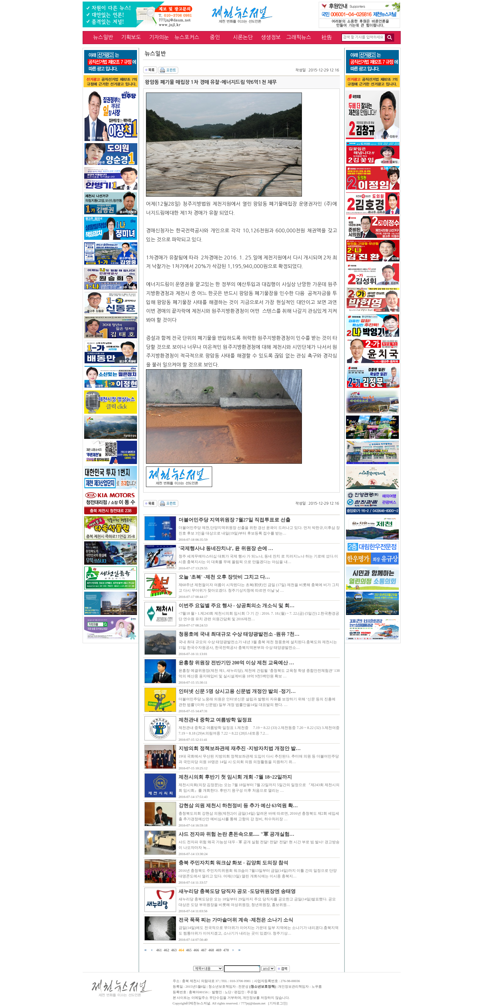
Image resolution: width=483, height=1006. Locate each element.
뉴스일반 (103, 37)
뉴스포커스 (187, 37)
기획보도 (131, 37)
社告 (326, 37)
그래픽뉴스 (298, 37)
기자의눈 (159, 37)
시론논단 (243, 37)
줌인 (215, 37)
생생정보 (271, 37)
